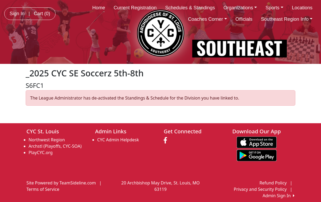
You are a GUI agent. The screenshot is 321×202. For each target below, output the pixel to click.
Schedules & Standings (190, 7)
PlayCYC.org (41, 152)
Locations (302, 7)
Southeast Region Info (286, 19)
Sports (274, 7)
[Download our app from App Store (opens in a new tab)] (257, 142)
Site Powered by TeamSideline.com (61, 183)
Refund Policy (273, 183)
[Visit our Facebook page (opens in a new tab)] (167, 140)
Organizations (240, 7)
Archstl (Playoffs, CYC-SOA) (55, 146)
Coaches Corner (207, 19)
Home (98, 7)
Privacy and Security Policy (260, 189)
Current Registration (134, 7)
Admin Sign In (279, 196)
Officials (244, 19)
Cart (42, 13)
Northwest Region (47, 140)
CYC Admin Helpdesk (118, 140)
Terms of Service (42, 189)
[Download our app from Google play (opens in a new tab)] (257, 155)
